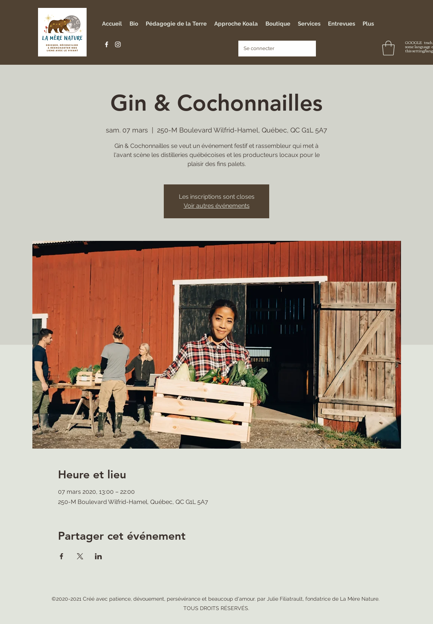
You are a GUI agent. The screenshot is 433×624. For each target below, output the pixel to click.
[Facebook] (106, 44)
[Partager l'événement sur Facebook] (61, 556)
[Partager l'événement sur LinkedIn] (98, 556)
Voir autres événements (217, 205)
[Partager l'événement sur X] (80, 556)
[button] (388, 48)
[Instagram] (118, 44)
